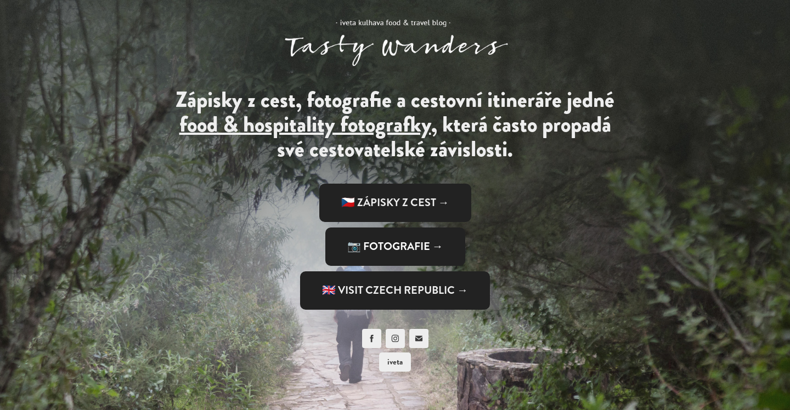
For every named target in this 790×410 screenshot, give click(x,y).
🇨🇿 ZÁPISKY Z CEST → (395, 202)
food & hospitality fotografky (305, 124)
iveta (395, 362)
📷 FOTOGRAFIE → (395, 246)
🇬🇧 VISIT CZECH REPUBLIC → (395, 290)
